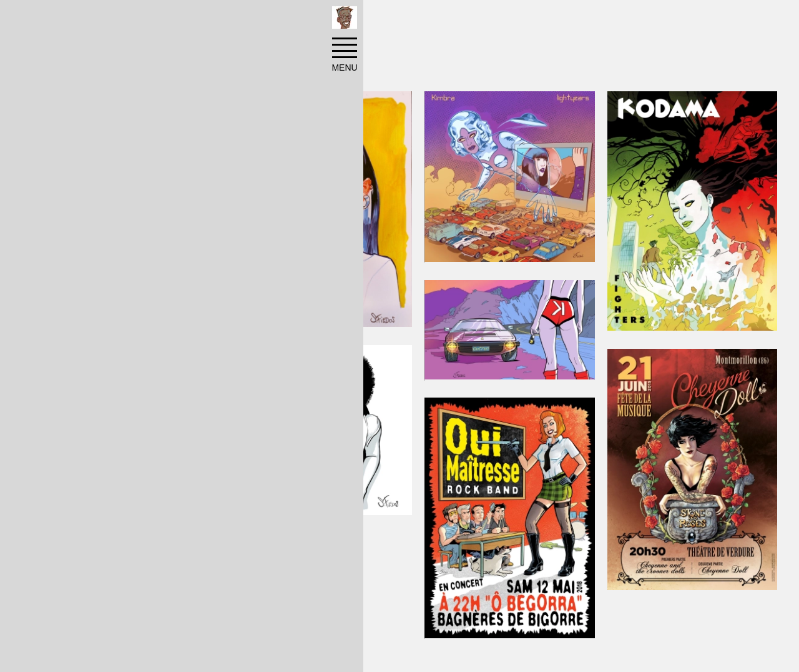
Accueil (75, 20)
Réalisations (138, 20)
